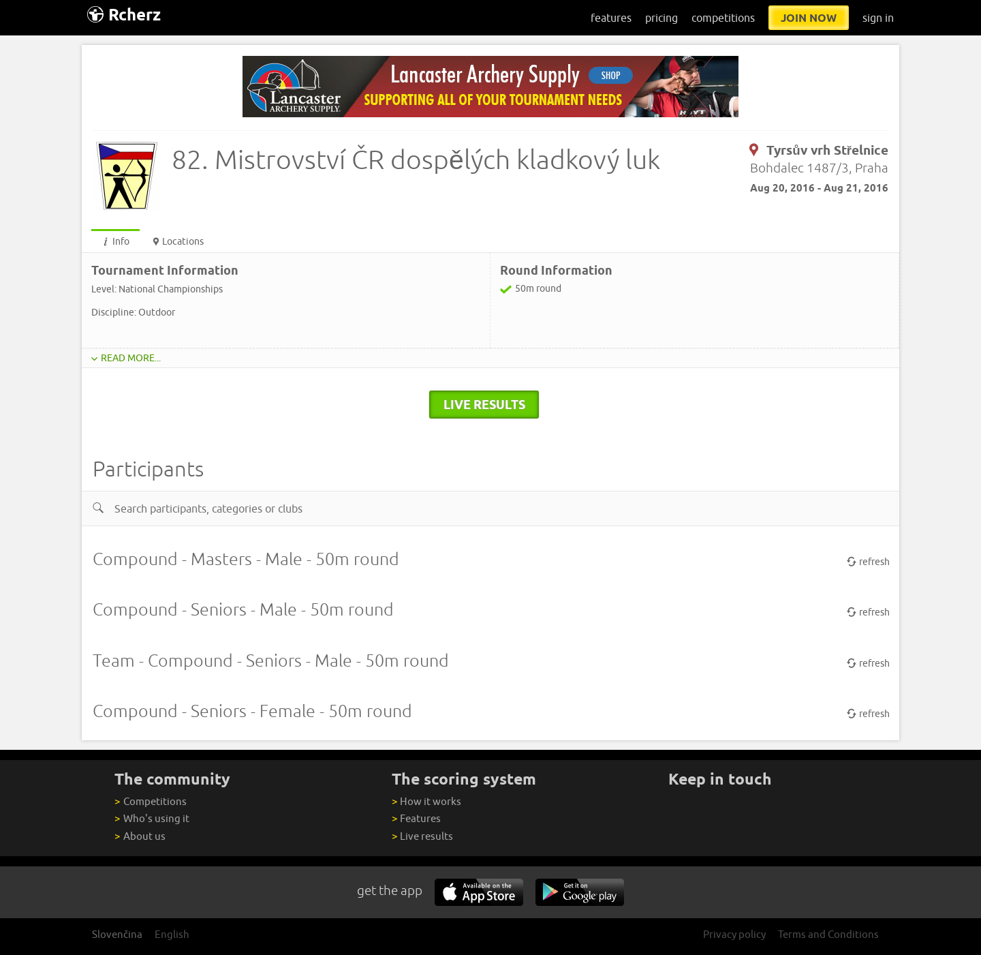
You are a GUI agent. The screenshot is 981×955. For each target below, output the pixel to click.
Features (416, 818)
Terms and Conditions (828, 934)
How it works (426, 801)
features (611, 18)
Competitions (150, 801)
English (172, 934)
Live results (422, 836)
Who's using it (151, 818)
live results (484, 404)
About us (139, 836)
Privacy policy (734, 934)
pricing (661, 18)
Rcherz (124, 14)
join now (809, 18)
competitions (723, 18)
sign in (878, 18)
